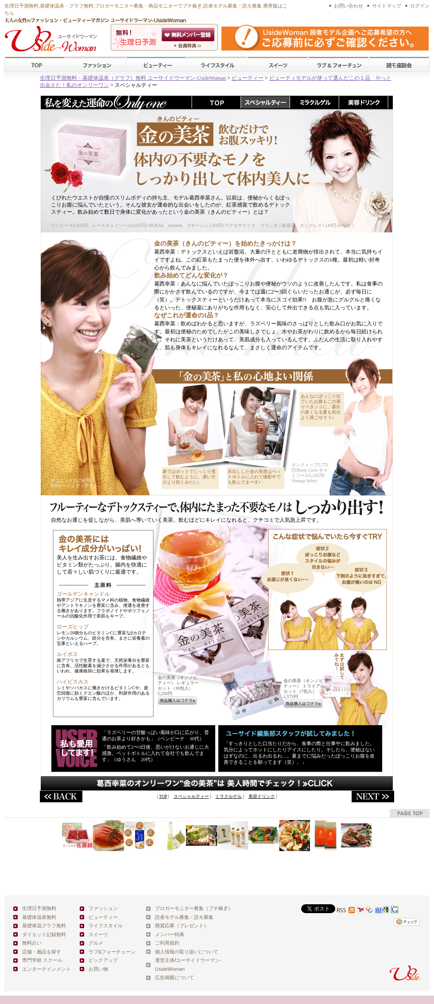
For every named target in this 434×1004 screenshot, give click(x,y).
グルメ (96, 942)
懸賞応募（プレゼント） (182, 925)
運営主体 (164, 960)
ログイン (420, 5)
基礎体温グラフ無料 (44, 925)
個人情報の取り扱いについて (186, 951)
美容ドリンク (261, 796)
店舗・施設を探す (41, 951)
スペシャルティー (191, 796)
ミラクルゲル (228, 796)
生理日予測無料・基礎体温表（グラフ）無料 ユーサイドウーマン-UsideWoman (133, 78)
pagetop (410, 813)
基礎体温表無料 (39, 917)
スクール (399, 64)
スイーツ (278, 64)
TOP (35, 64)
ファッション (96, 64)
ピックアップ (103, 960)
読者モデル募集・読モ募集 (184, 917)
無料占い (32, 942)
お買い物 (98, 969)
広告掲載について (174, 977)
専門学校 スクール (42, 960)
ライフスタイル (217, 64)
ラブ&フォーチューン (338, 64)
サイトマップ (386, 5)
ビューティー (156, 64)
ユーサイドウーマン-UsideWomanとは (188, 45)
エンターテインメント (46, 969)
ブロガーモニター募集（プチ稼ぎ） (194, 908)
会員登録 (188, 34)
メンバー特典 (169, 934)
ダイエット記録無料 (44, 934)
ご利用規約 (167, 942)
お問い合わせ (348, 5)
